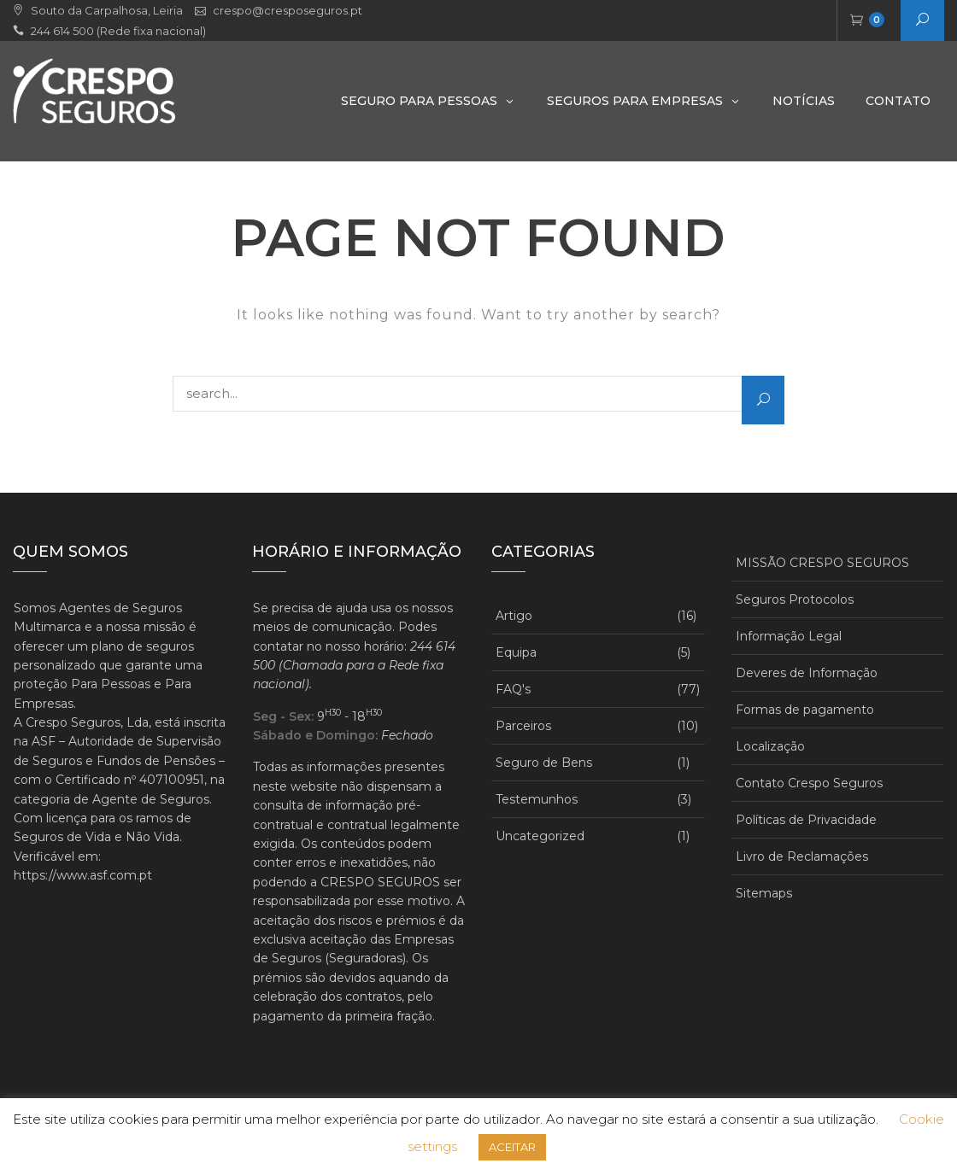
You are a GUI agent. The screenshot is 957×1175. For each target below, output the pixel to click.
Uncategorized (540, 836)
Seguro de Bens (544, 762)
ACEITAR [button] (512, 1147)
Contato (898, 100)
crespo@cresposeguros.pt (287, 10)
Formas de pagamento (805, 709)
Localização (770, 746)
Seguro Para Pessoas (419, 100)
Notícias (803, 100)
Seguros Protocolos (795, 599)
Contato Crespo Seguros (809, 783)
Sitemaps (764, 893)
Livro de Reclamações (802, 856)
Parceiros (523, 726)
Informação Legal (789, 636)
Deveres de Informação (807, 673)
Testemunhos (537, 799)
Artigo (514, 615)
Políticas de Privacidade (806, 819)
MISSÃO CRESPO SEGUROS (822, 562)
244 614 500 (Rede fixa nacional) (118, 31)
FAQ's (513, 689)
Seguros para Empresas (635, 100)
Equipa (516, 652)
